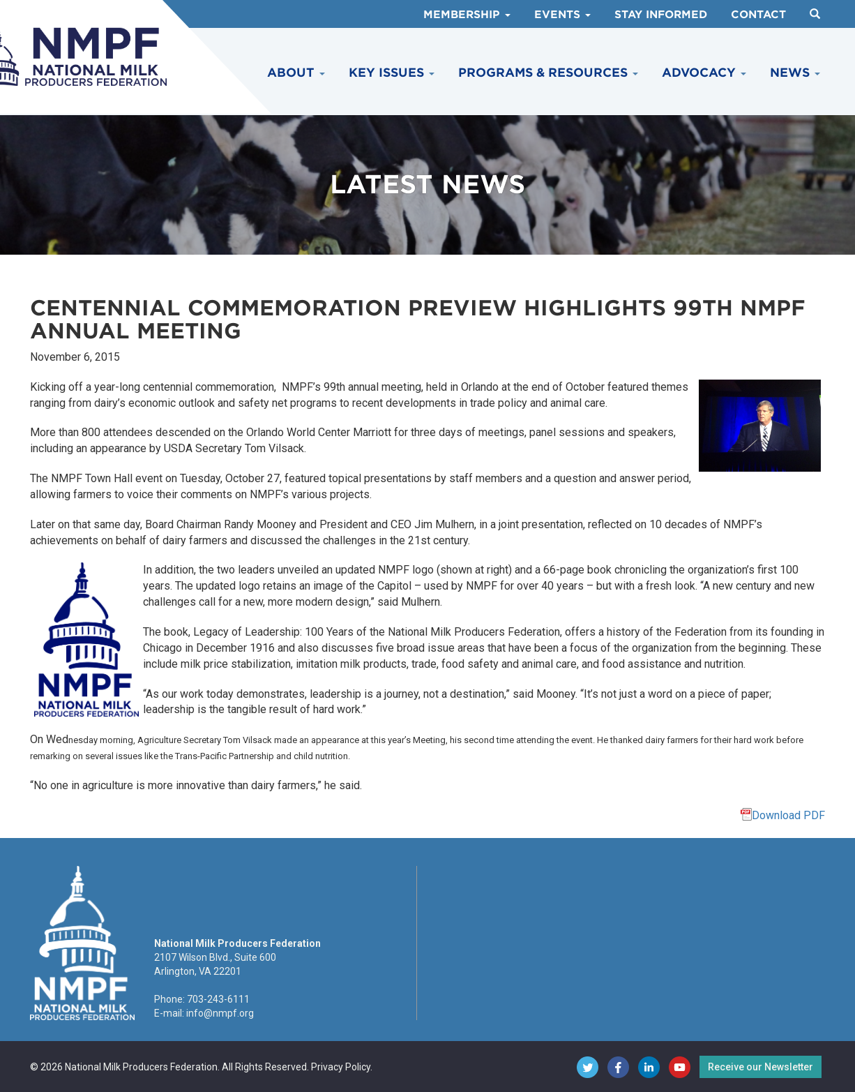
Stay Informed (660, 14)
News (795, 73)
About (296, 73)
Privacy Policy (340, 1066)
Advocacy (704, 73)
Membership (466, 14)
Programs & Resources (548, 73)
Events (562, 14)
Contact (758, 14)
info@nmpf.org (220, 1013)
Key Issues (391, 73)
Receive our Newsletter (760, 1066)
